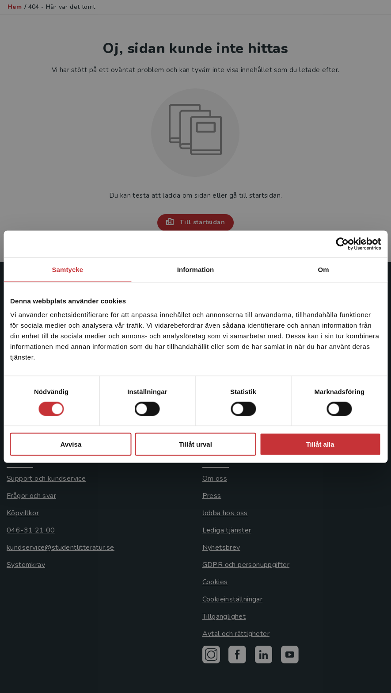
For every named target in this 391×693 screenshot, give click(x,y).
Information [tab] (195, 269)
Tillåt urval (195, 444)
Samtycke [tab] (67, 269)
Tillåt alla (320, 444)
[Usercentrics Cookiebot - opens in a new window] (342, 243)
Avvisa (70, 444)
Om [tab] (323, 269)
